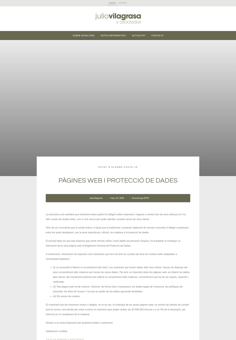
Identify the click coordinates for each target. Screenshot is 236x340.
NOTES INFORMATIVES (113, 35)
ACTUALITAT (138, 35)
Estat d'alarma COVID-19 (118, 167)
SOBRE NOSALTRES (84, 35)
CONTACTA (157, 35)
